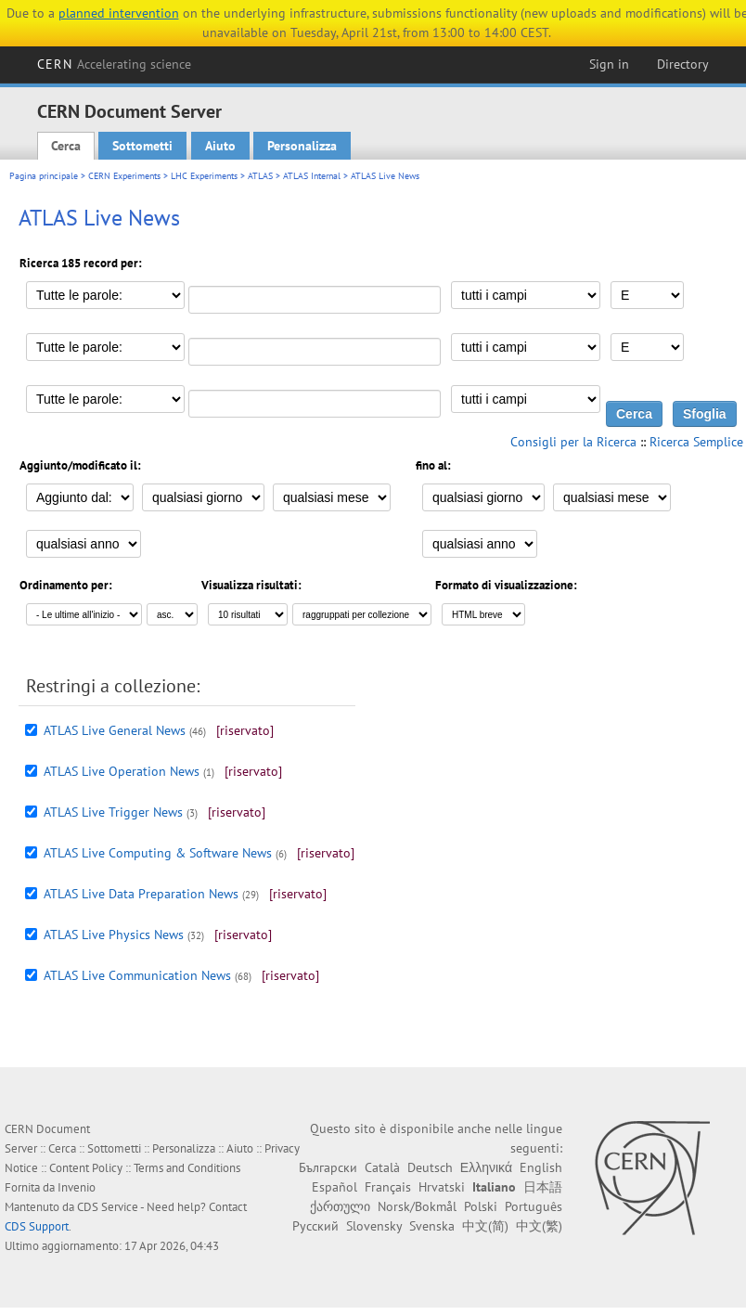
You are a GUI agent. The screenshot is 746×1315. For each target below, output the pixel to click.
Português (533, 1206)
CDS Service (107, 1207)
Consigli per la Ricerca (573, 441)
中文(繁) (539, 1226)
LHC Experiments (204, 176)
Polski (480, 1206)
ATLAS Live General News (115, 730)
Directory (683, 64)
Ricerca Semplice (696, 441)
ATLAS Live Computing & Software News (158, 852)
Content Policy (85, 1168)
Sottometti (142, 145)
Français (388, 1187)
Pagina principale (43, 176)
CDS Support (37, 1226)
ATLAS (260, 176)
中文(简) (485, 1226)
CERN (114, 64)
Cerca (66, 145)
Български (328, 1167)
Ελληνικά (486, 1167)
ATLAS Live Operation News (121, 771)
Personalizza (302, 145)
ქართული (340, 1206)
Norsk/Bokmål (417, 1206)
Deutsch (430, 1167)
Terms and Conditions (187, 1168)
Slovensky (374, 1226)
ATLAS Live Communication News (137, 975)
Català (382, 1167)
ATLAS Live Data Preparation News (141, 893)
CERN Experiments (124, 176)
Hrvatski (441, 1187)
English (541, 1167)
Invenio (77, 1187)
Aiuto (220, 145)
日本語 (542, 1187)
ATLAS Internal (312, 176)
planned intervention (118, 13)
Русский (315, 1226)
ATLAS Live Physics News (114, 934)
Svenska (432, 1226)
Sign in (609, 64)
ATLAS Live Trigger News (113, 812)
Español (334, 1187)
